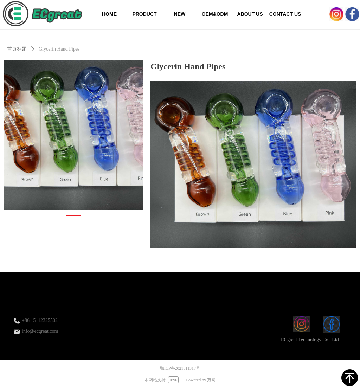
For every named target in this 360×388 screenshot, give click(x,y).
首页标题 (17, 49)
